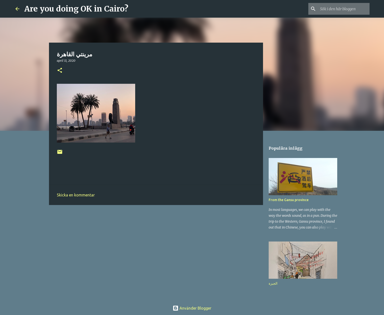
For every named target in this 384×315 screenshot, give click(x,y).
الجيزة (273, 283)
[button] (60, 70)
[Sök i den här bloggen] (344, 9)
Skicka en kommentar (76, 195)
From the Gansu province (289, 200)
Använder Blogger (192, 308)
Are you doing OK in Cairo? (76, 9)
